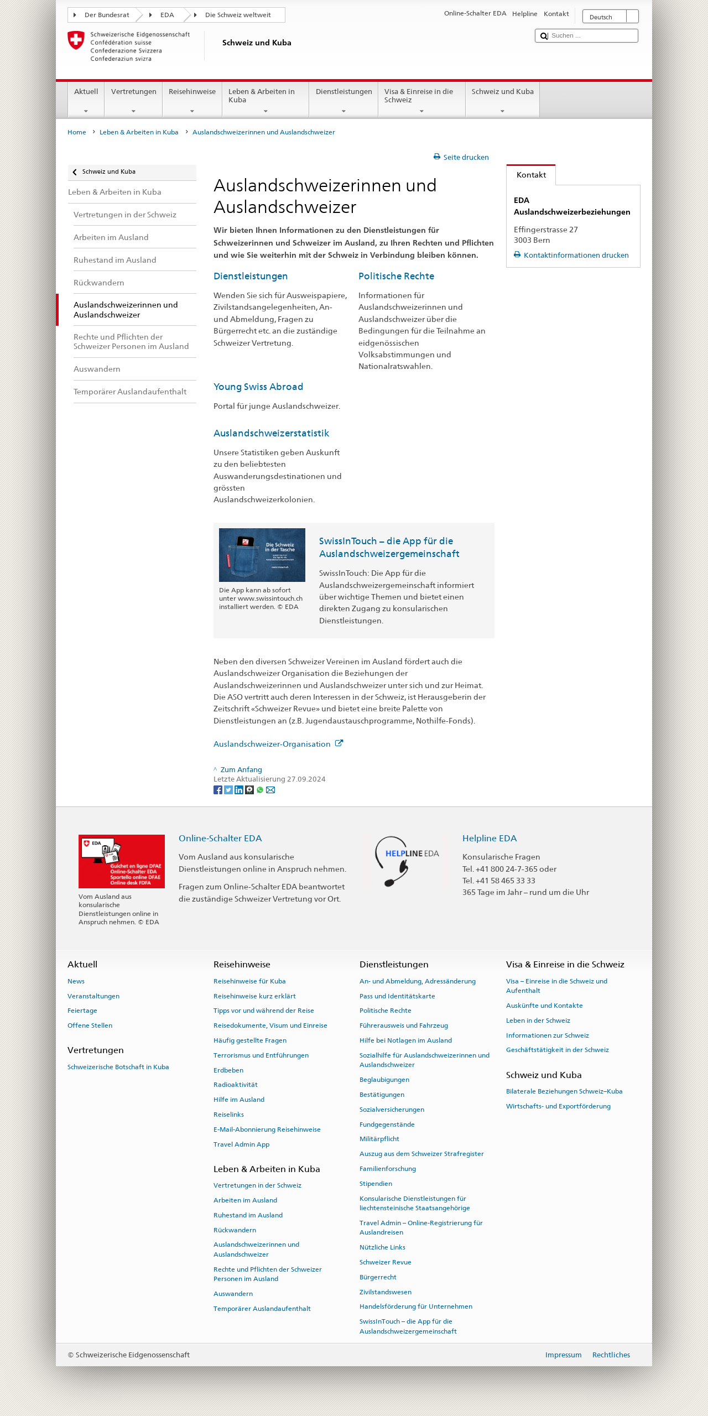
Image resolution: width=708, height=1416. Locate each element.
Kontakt (526, 174)
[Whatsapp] (261, 789)
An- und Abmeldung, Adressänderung (418, 981)
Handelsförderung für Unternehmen (416, 1306)
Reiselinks (229, 1114)
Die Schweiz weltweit (238, 15)
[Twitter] (229, 789)
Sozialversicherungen (392, 1109)
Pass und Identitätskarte (397, 995)
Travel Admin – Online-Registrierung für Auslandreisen (421, 1227)
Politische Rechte (396, 276)
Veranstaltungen (93, 995)
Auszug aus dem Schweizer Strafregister (422, 1154)
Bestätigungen (382, 1095)
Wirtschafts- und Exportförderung (558, 1106)
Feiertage (82, 1010)
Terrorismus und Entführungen (261, 1055)
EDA (167, 15)
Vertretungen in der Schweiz (257, 1185)
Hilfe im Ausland (239, 1099)
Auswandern (233, 1294)
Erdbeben (228, 1070)
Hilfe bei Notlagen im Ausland (406, 1040)
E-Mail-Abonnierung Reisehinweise (267, 1129)
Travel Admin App (241, 1144)
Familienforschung (388, 1169)
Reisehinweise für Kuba (250, 981)
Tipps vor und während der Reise (264, 1010)
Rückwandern (235, 1229)
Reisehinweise (192, 101)
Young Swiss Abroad (259, 386)
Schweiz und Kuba (503, 101)
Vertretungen (133, 101)
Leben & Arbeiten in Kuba (266, 101)
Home (76, 132)
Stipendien (376, 1184)
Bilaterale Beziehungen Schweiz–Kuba (564, 1091)
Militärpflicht (379, 1139)
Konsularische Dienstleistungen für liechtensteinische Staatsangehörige (415, 1202)
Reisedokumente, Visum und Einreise (270, 1025)
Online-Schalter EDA (220, 838)
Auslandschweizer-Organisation (278, 743)
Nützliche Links (382, 1247)
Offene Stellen (89, 1025)
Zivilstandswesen (386, 1291)
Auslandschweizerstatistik (271, 433)
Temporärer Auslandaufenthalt (262, 1309)
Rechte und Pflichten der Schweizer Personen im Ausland (268, 1274)
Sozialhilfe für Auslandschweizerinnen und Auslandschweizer (425, 1060)
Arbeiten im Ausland (245, 1200)
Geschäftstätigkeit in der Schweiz (557, 1050)
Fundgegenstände (387, 1124)
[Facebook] (219, 789)
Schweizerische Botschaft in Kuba (118, 1067)
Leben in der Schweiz (538, 1020)
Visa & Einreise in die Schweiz (422, 101)
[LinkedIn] (240, 789)
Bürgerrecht (378, 1277)
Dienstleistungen (344, 101)
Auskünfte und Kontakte (544, 1005)
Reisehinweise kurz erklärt (255, 995)
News (76, 981)
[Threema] (250, 789)
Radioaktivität (236, 1085)
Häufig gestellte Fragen (250, 1040)
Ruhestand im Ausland (248, 1215)
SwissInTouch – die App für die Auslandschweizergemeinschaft (408, 1326)
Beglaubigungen (384, 1080)
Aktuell (87, 101)
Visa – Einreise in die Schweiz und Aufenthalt (556, 986)
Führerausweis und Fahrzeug (404, 1025)
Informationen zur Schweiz (547, 1035)
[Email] (270, 789)
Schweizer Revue (386, 1262)
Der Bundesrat (107, 15)
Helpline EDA (489, 838)
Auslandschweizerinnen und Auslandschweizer (256, 1249)
